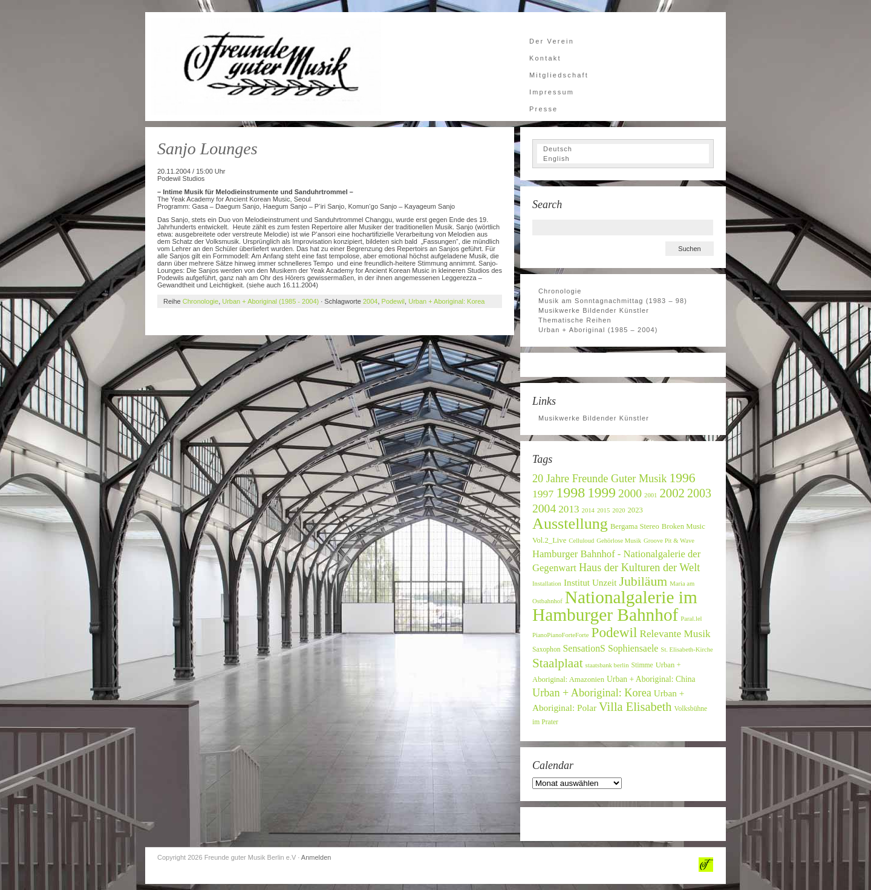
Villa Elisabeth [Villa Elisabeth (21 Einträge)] (635, 706)
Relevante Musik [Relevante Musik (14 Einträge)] (674, 634)
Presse (543, 109)
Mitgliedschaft (559, 75)
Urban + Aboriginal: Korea (446, 301)
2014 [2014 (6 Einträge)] (588, 510)
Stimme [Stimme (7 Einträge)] (642, 665)
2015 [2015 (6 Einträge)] (603, 510)
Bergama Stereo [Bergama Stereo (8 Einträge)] (634, 526)
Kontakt (545, 58)
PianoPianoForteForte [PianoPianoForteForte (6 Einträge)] (560, 635)
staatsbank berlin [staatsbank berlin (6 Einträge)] (607, 665)
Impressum (551, 92)
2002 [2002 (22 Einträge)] (672, 493)
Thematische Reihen (575, 320)
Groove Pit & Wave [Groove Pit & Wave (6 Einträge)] (669, 540)
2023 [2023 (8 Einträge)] (635, 510)
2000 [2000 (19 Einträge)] (630, 493)
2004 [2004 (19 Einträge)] (544, 508)
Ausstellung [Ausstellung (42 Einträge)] (570, 523)
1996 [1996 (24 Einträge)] (682, 478)
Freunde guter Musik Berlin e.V (266, 66)
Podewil (393, 301)
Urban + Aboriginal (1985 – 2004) (598, 329)
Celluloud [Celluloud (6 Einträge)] (581, 540)
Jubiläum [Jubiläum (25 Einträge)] (643, 581)
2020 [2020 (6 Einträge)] (618, 510)
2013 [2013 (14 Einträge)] (568, 509)
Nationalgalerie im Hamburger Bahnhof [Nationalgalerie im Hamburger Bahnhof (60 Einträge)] (614, 605)
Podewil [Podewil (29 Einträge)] (615, 632)
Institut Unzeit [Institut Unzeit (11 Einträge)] (590, 582)
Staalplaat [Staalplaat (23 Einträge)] (557, 663)
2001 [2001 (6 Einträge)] (650, 495)
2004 (370, 301)
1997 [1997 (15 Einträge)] (542, 494)
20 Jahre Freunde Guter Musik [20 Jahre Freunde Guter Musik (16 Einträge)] (599, 479)
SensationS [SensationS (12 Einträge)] (584, 648)
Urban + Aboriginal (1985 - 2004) (270, 301)
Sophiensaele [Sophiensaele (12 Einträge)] (633, 648)
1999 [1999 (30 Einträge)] (601, 492)
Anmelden (316, 857)
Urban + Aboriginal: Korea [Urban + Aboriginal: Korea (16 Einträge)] (591, 693)
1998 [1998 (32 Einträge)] (570, 492)
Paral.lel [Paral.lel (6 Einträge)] (691, 618)
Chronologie (200, 301)
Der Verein (551, 41)
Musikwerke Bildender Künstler (593, 310)
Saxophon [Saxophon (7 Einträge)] (546, 649)
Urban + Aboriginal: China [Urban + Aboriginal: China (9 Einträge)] (651, 679)
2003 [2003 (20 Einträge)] (699, 493)
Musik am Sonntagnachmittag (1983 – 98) (612, 300)
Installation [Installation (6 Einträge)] (546, 583)
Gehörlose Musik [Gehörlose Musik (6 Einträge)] (618, 540)
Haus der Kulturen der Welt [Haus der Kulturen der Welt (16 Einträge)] (639, 567)
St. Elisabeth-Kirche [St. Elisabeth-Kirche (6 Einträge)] (687, 649)
